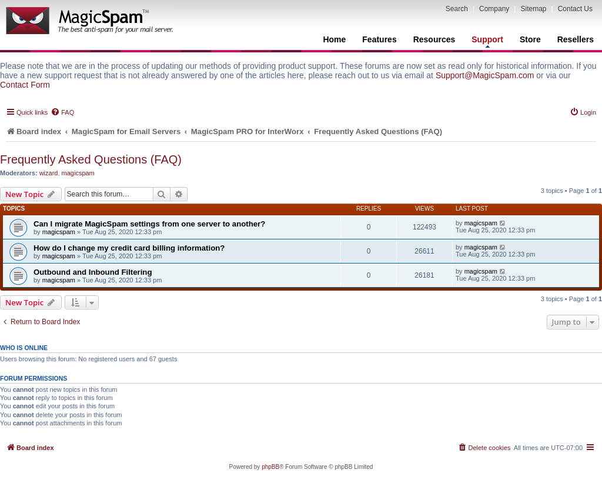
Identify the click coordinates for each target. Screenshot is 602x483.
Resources (434, 39)
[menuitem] (62, 112)
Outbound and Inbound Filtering (93, 272)
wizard (48, 172)
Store (530, 39)
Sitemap (533, 9)
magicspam (78, 172)
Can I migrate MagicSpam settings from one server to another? (149, 223)
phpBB (270, 467)
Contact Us (575, 9)
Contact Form (25, 84)
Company (494, 9)
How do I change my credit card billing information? (129, 248)
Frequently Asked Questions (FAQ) (91, 159)
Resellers (575, 39)
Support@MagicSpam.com (485, 75)
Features (379, 39)
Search (457, 9)
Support (487, 41)
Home (334, 39)
